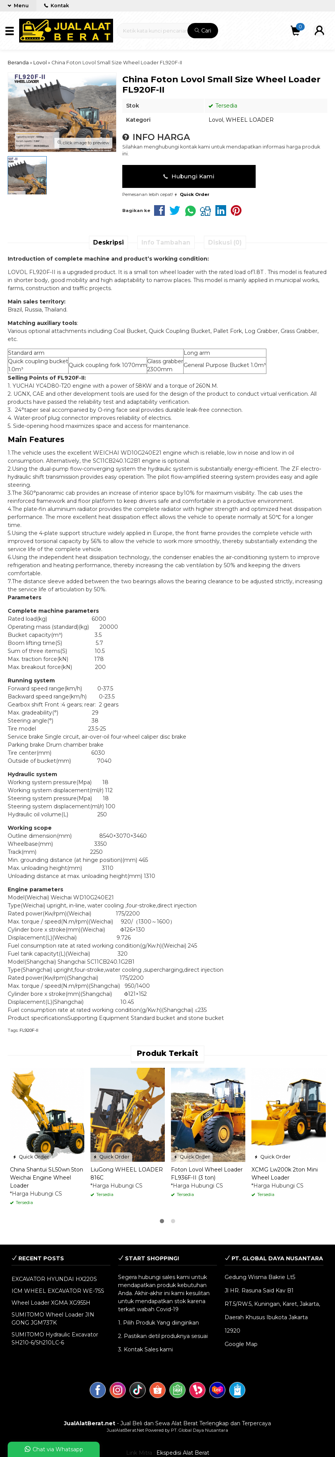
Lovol (216, 119)
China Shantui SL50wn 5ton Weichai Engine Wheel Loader (46, 1177)
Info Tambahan (165, 242)
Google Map (241, 1344)
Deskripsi (108, 242)
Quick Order (31, 1157)
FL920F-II (29, 1030)
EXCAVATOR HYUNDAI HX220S (54, 1279)
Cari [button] (203, 30)
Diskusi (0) (225, 242)
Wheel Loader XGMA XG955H (50, 1302)
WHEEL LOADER (250, 119)
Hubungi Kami (188, 176)
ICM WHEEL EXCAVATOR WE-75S (57, 1290)
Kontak (56, 5)
